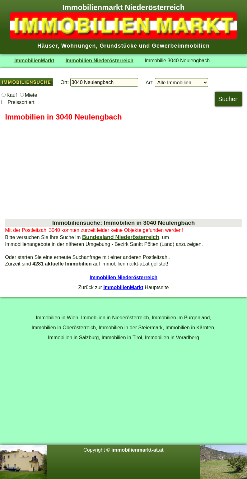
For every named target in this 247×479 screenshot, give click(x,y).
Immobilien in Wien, (58, 317)
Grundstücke (118, 46)
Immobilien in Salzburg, (74, 337)
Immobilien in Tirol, (123, 337)
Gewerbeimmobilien (181, 46)
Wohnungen (78, 46)
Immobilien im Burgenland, (181, 317)
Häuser (47, 46)
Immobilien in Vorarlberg (172, 337)
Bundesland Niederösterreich (120, 237)
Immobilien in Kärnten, (190, 327)
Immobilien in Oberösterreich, (64, 327)
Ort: (64, 82)
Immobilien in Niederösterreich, (116, 317)
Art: (149, 82)
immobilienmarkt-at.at (137, 450)
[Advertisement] (123, 170)
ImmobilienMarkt (34, 60)
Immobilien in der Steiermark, (131, 327)
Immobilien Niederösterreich (99, 60)
